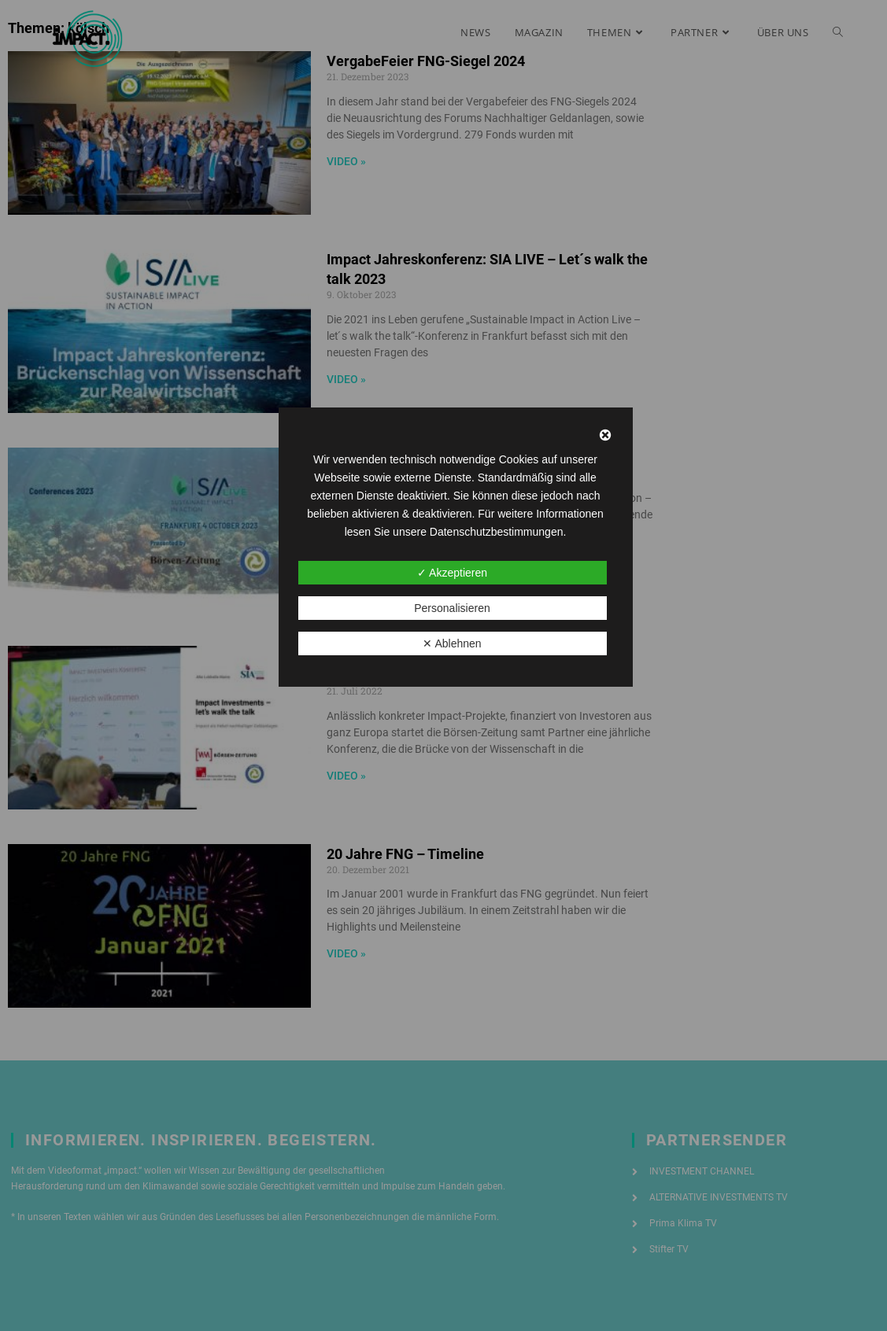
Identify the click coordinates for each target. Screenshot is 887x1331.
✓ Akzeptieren (452, 572)
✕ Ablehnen (452, 643)
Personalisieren (452, 608)
